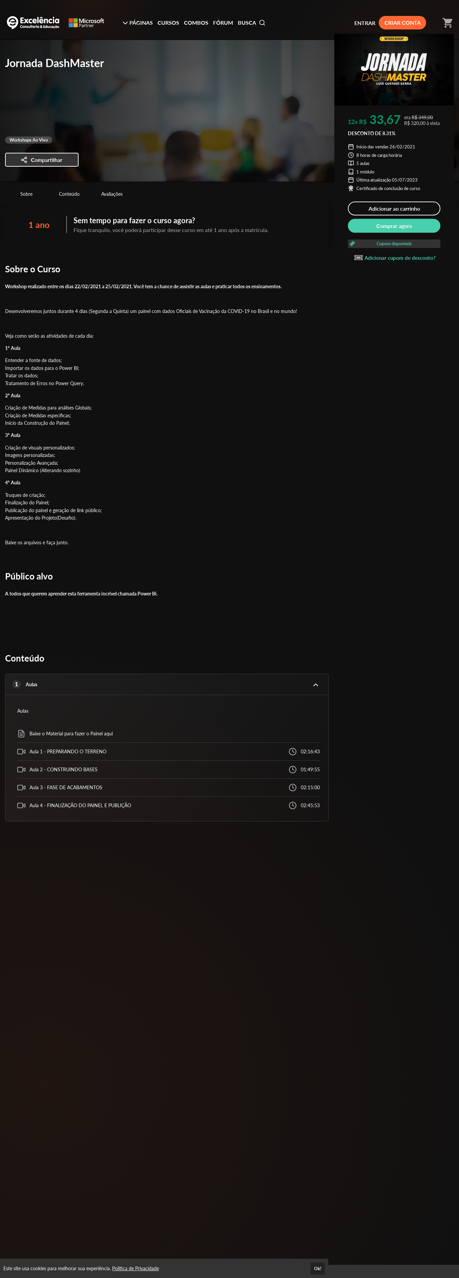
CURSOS (168, 22)
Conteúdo (69, 194)
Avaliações (112, 194)
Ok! (317, 1268)
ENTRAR (364, 23)
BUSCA (252, 22)
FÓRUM (223, 22)
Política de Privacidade (135, 1268)
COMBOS (196, 22)
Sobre (26, 194)
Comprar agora (394, 226)
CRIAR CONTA (402, 22)
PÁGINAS (138, 22)
